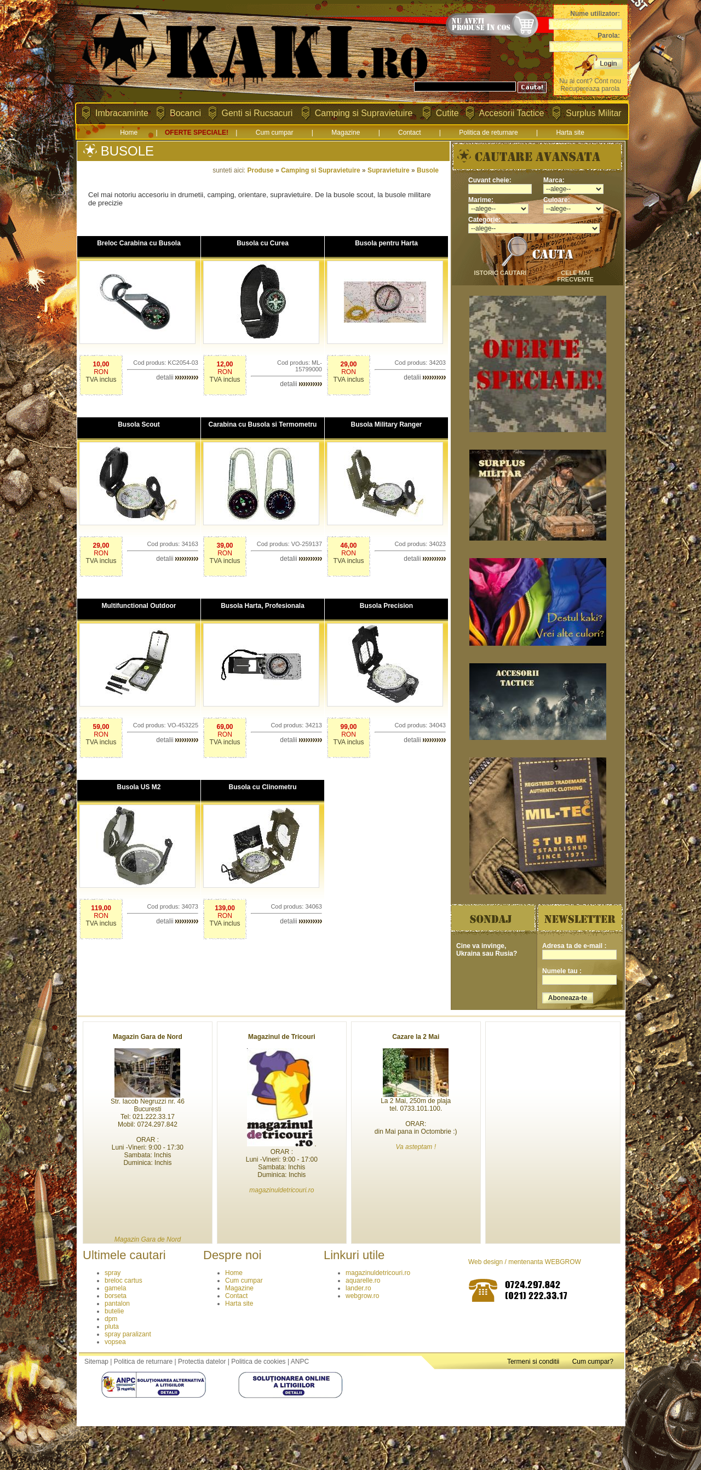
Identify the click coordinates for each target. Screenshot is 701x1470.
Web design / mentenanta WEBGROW (524, 1262)
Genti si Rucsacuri (257, 113)
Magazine (345, 132)
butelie (114, 1311)
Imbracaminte (121, 113)
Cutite (447, 113)
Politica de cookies (258, 1361)
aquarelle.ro (363, 1280)
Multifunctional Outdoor (139, 606)
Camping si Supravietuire (364, 113)
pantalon (117, 1303)
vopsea (115, 1342)
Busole (428, 170)
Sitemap (96, 1361)
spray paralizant (128, 1334)
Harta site (570, 132)
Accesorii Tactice (511, 113)
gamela (115, 1288)
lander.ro (358, 1288)
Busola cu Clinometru (262, 787)
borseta (116, 1296)
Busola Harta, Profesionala (262, 606)
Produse (261, 170)
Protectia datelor (202, 1361)
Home (128, 132)
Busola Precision (386, 606)
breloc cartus (123, 1280)
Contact (409, 132)
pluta (112, 1326)
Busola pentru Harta (386, 243)
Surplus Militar (593, 113)
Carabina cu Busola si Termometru (263, 424)
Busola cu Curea (263, 243)
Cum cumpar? (592, 1361)
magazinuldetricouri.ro (378, 1273)
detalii (177, 377)
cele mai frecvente (575, 276)
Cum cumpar (275, 132)
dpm (111, 1319)
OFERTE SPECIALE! (196, 132)
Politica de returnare (488, 132)
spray (112, 1273)
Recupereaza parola (589, 89)
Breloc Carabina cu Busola (139, 243)
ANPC (300, 1361)
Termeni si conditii (533, 1361)
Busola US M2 (138, 787)
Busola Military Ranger (386, 424)
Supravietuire (388, 170)
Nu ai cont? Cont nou (590, 81)
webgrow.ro (362, 1296)
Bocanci (185, 113)
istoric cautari (500, 272)
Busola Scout (139, 424)
